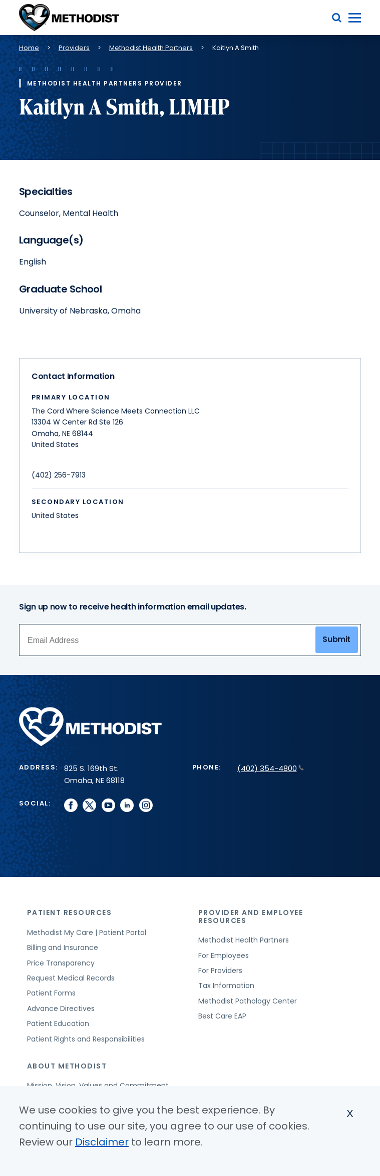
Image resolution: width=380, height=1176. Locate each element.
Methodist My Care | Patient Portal (86, 933)
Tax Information (226, 985)
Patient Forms (51, 993)
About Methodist (67, 1066)
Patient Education (58, 1023)
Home (29, 47)
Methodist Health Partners (151, 47)
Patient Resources (69, 913)
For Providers (220, 971)
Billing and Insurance (62, 947)
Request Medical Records (71, 978)
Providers (74, 47)
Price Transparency (61, 963)
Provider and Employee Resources (250, 916)
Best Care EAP (222, 1016)
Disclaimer (102, 1142)
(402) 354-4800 (270, 768)
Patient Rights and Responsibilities (86, 1039)
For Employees (223, 955)
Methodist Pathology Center (247, 1001)
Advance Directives (61, 1009)
